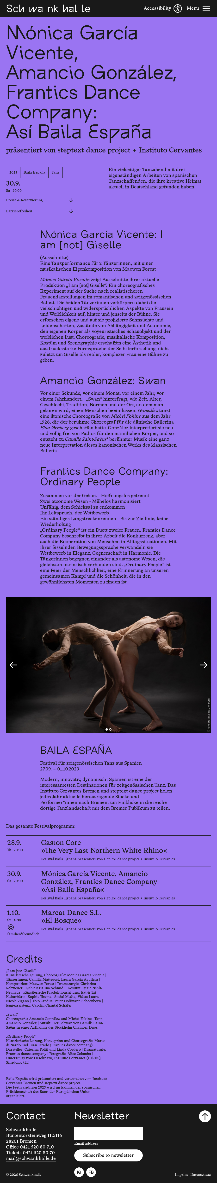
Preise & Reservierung (39, 200)
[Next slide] (203, 665)
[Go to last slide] (13, 665)
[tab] (106, 729)
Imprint (181, 1175)
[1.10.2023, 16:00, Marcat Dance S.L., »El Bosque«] (108, 924)
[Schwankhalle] (48, 8)
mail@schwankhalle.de (31, 1158)
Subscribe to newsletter (108, 1155)
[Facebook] (91, 1172)
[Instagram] (79, 1172)
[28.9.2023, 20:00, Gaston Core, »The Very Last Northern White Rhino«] (108, 851)
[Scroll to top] (205, 1116)
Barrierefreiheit (39, 211)
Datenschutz (200, 1175)
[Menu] (199, 8)
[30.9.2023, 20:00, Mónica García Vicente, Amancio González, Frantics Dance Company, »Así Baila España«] (108, 886)
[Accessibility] (163, 8)
